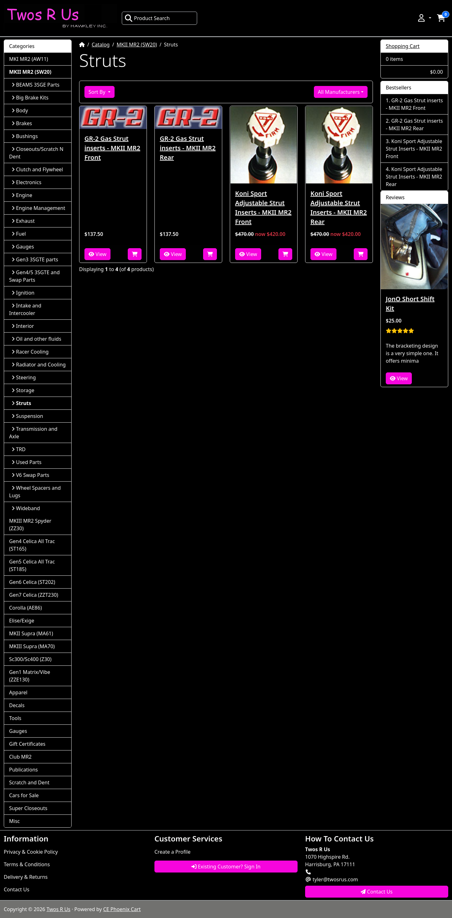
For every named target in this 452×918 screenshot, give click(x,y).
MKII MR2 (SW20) (136, 44)
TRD (19, 449)
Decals (16, 705)
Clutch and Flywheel (37, 169)
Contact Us (16, 889)
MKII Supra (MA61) (31, 633)
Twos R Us (58, 909)
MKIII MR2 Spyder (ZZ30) (30, 524)
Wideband (26, 508)
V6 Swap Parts (30, 475)
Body (20, 110)
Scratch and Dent (29, 782)
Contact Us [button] (377, 891)
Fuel (19, 233)
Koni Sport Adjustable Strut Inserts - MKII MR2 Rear (338, 207)
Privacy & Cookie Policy (31, 851)
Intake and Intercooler (25, 309)
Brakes (22, 123)
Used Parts (26, 462)
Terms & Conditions (27, 864)
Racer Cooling (30, 351)
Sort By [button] (98, 91)
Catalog (101, 44)
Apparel (18, 692)
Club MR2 (20, 756)
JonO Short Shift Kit (410, 303)
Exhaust (23, 220)
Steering (24, 377)
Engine (22, 195)
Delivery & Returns (26, 876)
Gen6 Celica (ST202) (32, 582)
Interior (23, 326)
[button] (424, 18)
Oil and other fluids (36, 338)
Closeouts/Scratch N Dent (36, 153)
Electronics (26, 182)
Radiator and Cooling (39, 364)
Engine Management (38, 208)
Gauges (23, 246)
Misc (14, 821)
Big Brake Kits (30, 97)
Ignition (23, 292)
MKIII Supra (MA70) (32, 646)
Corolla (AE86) (25, 607)
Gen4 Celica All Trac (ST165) (32, 545)
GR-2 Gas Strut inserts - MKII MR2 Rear (188, 148)
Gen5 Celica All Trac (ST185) (32, 565)
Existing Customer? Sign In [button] (226, 866)
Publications (23, 769)
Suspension (27, 416)
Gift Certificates (27, 743)
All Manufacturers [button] (339, 91)
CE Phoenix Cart (122, 909)
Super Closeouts (28, 808)
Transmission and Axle (33, 432)
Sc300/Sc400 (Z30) (30, 659)
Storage (23, 390)
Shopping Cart (403, 46)
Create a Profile (172, 851)
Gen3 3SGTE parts (35, 259)
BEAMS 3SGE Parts (35, 84)
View (97, 254)
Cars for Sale (24, 795)
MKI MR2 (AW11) (28, 59)
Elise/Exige (21, 620)
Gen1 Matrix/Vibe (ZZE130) (29, 676)
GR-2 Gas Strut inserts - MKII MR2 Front (112, 148)
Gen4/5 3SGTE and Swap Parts (34, 276)
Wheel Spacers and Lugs (35, 491)
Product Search (147, 18)
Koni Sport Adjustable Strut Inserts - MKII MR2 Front (263, 207)
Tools (15, 718)
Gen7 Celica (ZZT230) (33, 594)
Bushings (25, 136)
